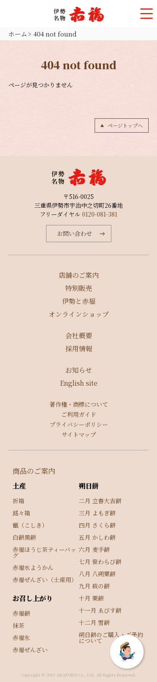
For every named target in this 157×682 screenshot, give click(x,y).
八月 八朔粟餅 (97, 574)
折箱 (18, 500)
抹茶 (18, 625)
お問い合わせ (74, 233)
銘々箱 (21, 513)
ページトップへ (125, 125)
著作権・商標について (78, 404)
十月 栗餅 (91, 598)
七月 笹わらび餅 (100, 561)
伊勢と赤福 (78, 301)
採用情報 (78, 348)
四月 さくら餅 (97, 525)
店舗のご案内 (79, 275)
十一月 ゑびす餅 (100, 610)
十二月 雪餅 (94, 622)
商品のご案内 (34, 470)
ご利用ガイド (78, 414)
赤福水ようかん (33, 567)
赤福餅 (21, 613)
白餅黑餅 (24, 537)
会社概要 (78, 335)
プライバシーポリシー (78, 424)
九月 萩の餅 (94, 586)
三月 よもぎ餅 (97, 513)
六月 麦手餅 (94, 549)
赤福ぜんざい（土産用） (45, 579)
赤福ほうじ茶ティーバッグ (44, 552)
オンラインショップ (79, 314)
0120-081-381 (99, 214)
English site (79, 383)
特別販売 (78, 288)
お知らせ (78, 370)
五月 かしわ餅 (97, 537)
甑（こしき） (30, 525)
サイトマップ (79, 434)
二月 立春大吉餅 (100, 500)
